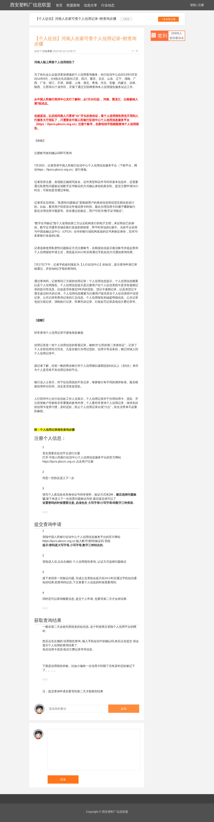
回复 (63, 779)
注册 (201, 5)
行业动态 (107, 5)
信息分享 (90, 5)
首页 (59, 5)
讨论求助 (47, 51)
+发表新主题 (168, 19)
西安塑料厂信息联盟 (30, 4)
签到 (162, 35)
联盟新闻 (73, 5)
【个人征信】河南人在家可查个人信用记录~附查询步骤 (75, 18)
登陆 (193, 5)
